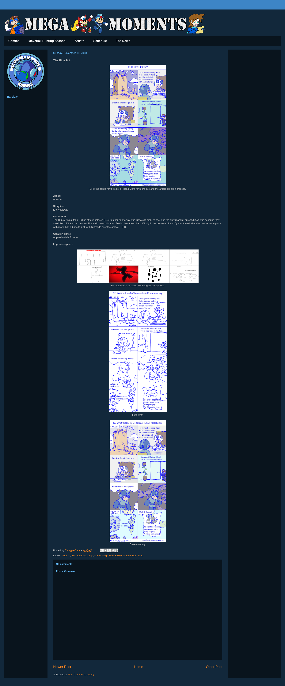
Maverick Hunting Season (47, 41)
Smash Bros (130, 555)
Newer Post (62, 667)
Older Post (214, 667)
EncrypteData (78, 555)
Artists (79, 41)
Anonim (66, 555)
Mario (97, 555)
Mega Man (108, 555)
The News (123, 41)
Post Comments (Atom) (81, 674)
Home (138, 667)
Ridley (118, 555)
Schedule (100, 41)
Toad (140, 555)
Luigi (90, 555)
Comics (13, 41)
